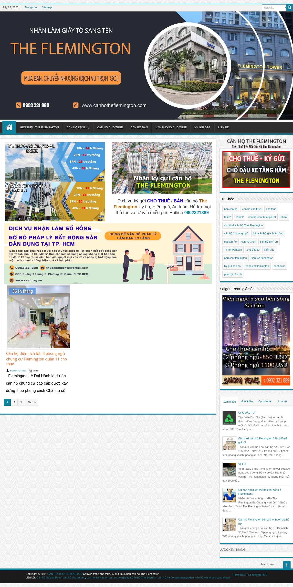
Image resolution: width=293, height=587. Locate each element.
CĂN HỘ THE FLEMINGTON (256, 141)
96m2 (284, 217)
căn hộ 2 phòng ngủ (236, 233)
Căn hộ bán (139, 127)
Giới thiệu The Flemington (39, 127)
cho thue (271, 209)
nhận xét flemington (257, 266)
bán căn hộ (231, 209)
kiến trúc (269, 249)
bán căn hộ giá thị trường (268, 233)
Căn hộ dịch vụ (78, 127)
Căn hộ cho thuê (110, 127)
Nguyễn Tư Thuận (18, 371)
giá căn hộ (230, 241)
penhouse (279, 266)
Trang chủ (31, 7)
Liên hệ (223, 127)
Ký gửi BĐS (202, 127)
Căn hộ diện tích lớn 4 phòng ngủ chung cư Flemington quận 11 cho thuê (36, 358)
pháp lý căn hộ (233, 274)
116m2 (240, 217)
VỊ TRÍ (242, 464)
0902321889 (196, 212)
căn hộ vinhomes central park (213, 577)
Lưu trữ (282, 401)
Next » (32, 402)
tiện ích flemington (262, 257)
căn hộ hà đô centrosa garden (176, 577)
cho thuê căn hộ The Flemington (243, 225)
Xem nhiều (229, 401)
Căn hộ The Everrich (144, 577)
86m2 (227, 217)
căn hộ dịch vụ (269, 241)
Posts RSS (239, 574)
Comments (264, 401)
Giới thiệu (247, 401)
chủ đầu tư (253, 249)
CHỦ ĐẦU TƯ (246, 412)
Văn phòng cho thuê (171, 127)
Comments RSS (257, 574)
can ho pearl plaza (120, 577)
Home (9, 127)
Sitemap (47, 7)
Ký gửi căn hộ (232, 266)
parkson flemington (235, 257)
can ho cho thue (251, 209)
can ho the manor (97, 577)
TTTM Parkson (233, 249)
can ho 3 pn (248, 241)
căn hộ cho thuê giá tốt (262, 217)
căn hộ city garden (74, 577)
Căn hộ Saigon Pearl (49, 577)
